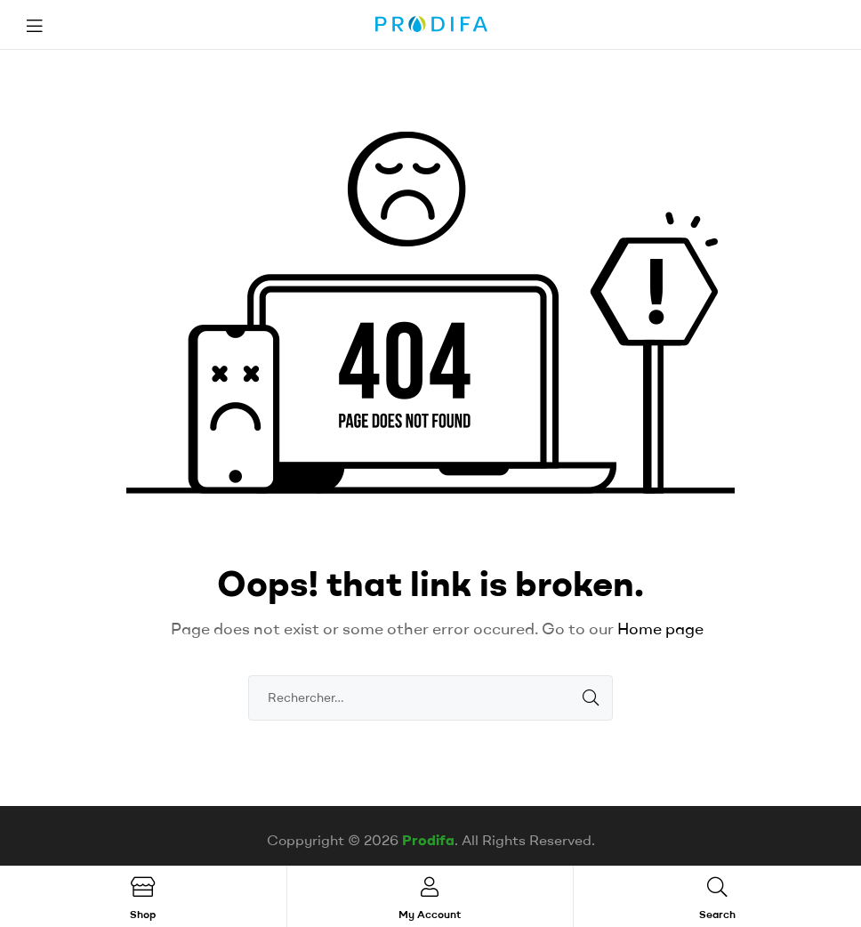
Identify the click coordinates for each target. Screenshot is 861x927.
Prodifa (428, 840)
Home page (660, 628)
